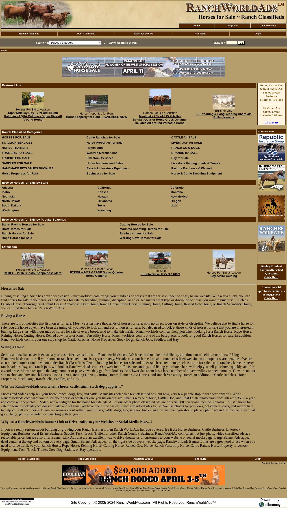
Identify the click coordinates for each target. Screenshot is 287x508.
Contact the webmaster (274, 463)
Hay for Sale (180, 158)
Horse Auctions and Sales (105, 163)
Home (197, 25)
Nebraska (8, 196)
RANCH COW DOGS (185, 147)
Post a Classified (86, 33)
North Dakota (11, 201)
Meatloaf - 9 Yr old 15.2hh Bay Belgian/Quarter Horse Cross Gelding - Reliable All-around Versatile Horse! (160, 120)
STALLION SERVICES (17, 142)
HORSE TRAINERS (15, 147)
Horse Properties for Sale (104, 142)
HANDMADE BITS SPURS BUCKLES (27, 168)
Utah (173, 205)
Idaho (6, 192)
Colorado (177, 187)
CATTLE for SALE (183, 137)
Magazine (232, 25)
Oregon (175, 201)
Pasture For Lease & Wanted (191, 168)
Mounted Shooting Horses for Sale (144, 229)
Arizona (7, 187)
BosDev (8, 504)
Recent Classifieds (29, 33)
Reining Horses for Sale (136, 233)
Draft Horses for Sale (17, 229)
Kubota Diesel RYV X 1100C (160, 274)
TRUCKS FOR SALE (16, 158)
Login (258, 33)
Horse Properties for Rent (20, 173)
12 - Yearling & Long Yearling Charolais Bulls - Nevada (224, 115)
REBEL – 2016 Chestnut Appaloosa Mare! (33, 273)
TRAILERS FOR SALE (17, 153)
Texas (102, 205)
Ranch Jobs (95, 147)
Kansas (103, 192)
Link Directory (268, 25)
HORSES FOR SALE (16, 137)
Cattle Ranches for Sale (103, 137)
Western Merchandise (102, 153)
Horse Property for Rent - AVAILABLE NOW (96, 117)
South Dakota (11, 205)
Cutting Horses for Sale (136, 224)
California (104, 187)
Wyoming (104, 210)
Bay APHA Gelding (224, 276)
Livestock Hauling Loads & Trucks (195, 163)
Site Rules (200, 33)
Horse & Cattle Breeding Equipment (196, 173)
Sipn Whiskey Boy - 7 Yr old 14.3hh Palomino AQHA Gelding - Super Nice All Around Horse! (33, 116)
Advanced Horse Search (123, 42)
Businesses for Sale (101, 173)
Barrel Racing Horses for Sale (23, 224)
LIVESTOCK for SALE (186, 142)
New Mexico (178, 196)
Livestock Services (100, 158)
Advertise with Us (143, 33)
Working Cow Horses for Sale (140, 238)
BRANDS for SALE (184, 153)
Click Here (271, 122)
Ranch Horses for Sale (18, 233)
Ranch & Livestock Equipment (108, 168)
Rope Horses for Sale (17, 238)
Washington (10, 210)
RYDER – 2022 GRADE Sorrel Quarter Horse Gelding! (96, 274)
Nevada (103, 196)
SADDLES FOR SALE (17, 163)
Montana (176, 192)
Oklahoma (105, 201)
